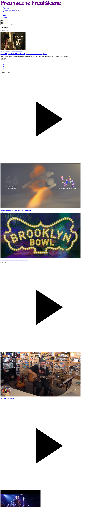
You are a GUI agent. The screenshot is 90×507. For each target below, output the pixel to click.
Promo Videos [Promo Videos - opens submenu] (6, 8)
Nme (9, 51)
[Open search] (2, 22)
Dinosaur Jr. (5, 13)
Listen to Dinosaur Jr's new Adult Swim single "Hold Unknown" (16, 210)
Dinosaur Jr (5, 10)
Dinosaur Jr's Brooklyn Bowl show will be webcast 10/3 (14, 260)
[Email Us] (3, 68)
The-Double (19, 51)
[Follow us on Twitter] (3, 64)
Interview (2, 51)
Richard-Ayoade (13, 51)
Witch (21, 13)
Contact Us (5, 17)
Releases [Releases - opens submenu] (4, 11)
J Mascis (9, 10)
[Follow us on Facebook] (3, 65)
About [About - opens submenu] (4, 15)
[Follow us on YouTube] (3, 66)
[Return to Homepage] (30, 5)
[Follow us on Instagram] (3, 67)
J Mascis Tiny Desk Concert (7, 398)
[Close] (12, 24)
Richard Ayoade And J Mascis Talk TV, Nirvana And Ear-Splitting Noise (23, 54)
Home (4, 7)
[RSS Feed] (3, 70)
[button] (45, 19)
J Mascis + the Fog (15, 10)
